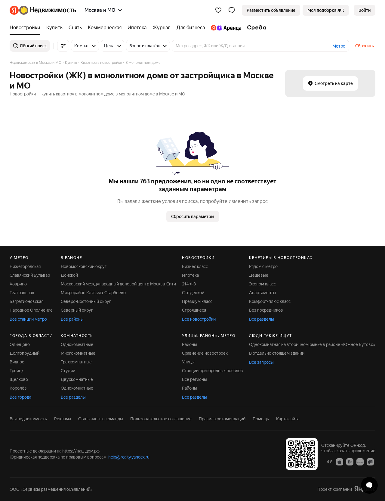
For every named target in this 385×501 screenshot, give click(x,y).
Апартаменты (262, 292)
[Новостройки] (26, 27)
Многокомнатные (78, 353)
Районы (189, 344)
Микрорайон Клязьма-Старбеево (93, 292)
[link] (364, 10)
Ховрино (18, 284)
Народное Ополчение (31, 310)
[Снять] (75, 27)
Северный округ (77, 310)
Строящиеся (194, 310)
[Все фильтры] (63, 46)
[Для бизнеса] (191, 27)
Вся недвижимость (28, 418)
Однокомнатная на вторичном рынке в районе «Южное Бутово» (312, 344)
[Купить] (54, 27)
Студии (68, 370)
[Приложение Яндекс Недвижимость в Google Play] (349, 461)
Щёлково (19, 379)
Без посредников (266, 310)
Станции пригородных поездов (212, 370)
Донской (69, 275)
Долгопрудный (24, 353)
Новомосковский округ (83, 266)
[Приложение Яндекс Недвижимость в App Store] (339, 461)
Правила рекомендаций (222, 418)
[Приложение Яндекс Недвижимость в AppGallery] (360, 461)
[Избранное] (218, 10)
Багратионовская (26, 301)
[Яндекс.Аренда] (226, 27)
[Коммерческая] (105, 27)
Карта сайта (287, 418)
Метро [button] (338, 46)
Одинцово (20, 344)
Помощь (261, 418)
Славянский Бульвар (30, 275)
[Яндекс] (14, 10)
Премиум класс (197, 301)
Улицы (188, 361)
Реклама (62, 418)
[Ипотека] (137, 27)
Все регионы (194, 379)
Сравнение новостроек (205, 353)
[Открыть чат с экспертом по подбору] (369, 485)
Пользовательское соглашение (161, 418)
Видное (17, 361)
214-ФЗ (189, 284)
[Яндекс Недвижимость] (47, 10)
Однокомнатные (77, 344)
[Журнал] (161, 27)
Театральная (22, 292)
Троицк (16, 370)
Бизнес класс (195, 266)
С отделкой (193, 292)
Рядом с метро (263, 266)
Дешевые (258, 275)
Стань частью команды (100, 418)
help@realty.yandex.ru (128, 457)
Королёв (18, 388)
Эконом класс (262, 284)
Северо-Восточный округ (86, 301)
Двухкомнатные (77, 379)
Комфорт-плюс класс (270, 301)
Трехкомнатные (76, 361)
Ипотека (190, 275)
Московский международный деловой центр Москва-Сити (118, 284)
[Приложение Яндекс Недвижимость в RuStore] (370, 461)
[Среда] (255, 27)
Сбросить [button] (364, 45)
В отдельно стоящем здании (276, 353)
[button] (231, 10)
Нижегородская (25, 266)
